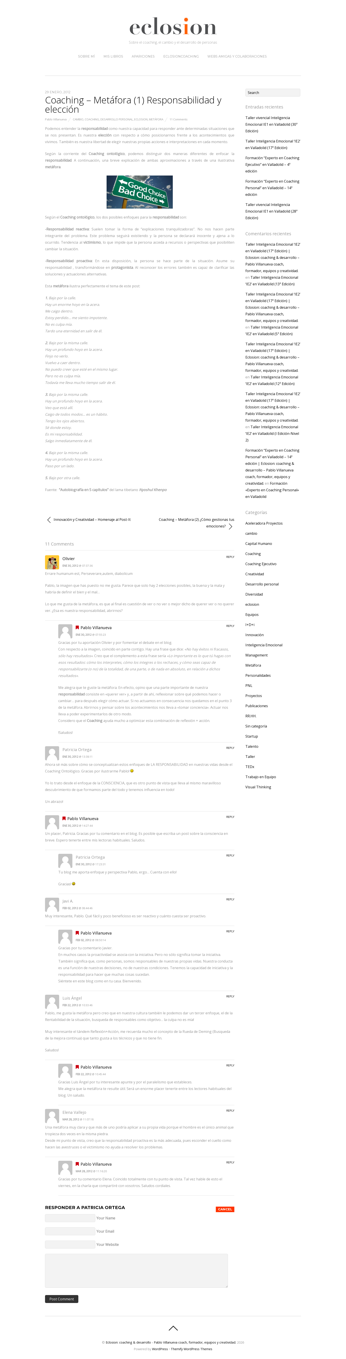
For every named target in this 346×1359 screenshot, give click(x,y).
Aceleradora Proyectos (264, 523)
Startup (251, 736)
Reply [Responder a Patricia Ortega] (230, 748)
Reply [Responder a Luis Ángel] (230, 996)
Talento (251, 746)
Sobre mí (86, 56)
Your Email (105, 1231)
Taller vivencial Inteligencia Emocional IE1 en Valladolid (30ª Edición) (271, 124)
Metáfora (156, 119)
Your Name (105, 1218)
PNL (248, 685)
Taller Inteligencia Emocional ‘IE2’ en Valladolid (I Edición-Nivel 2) (272, 433)
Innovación (254, 634)
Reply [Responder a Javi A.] (230, 899)
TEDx (249, 766)
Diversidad (254, 594)
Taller (250, 756)
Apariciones (143, 56)
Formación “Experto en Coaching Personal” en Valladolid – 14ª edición (272, 188)
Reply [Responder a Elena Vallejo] (230, 1110)
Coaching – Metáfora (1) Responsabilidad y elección (133, 104)
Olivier (68, 558)
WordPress (160, 1349)
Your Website (107, 1244)
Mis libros (113, 56)
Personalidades (258, 675)
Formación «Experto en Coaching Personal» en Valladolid (272, 490)
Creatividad (254, 574)
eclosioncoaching (181, 56)
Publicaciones (256, 705)
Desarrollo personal (116, 119)
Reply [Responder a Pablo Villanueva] (230, 626)
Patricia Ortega (103, 1207)
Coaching (92, 119)
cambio (78, 119)
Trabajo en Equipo (260, 776)
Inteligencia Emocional (263, 645)
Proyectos (253, 695)
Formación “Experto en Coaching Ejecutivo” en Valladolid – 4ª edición (272, 164)
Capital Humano (258, 543)
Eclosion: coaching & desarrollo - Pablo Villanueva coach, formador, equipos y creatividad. (171, 1342)
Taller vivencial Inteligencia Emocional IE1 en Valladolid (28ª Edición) (271, 211)
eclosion (141, 119)
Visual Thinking (258, 787)
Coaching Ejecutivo (260, 563)
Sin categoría (256, 726)
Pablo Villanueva (56, 119)
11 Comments (178, 119)
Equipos (252, 614)
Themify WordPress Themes (191, 1349)
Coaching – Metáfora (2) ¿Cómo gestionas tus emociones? (196, 523)
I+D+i (249, 624)
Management (256, 655)
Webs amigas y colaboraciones (237, 56)
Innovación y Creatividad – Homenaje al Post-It (89, 519)
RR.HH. (250, 716)
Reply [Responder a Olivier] (230, 557)
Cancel (225, 1209)
